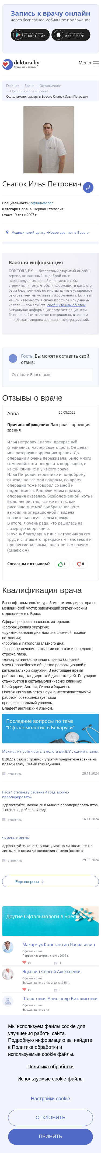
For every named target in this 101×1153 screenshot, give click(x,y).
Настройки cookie (50, 1098)
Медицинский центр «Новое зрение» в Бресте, (50, 232)
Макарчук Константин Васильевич (58, 944)
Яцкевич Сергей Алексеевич (52, 971)
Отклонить (50, 1117)
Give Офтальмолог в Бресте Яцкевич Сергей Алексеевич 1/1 (24, 990)
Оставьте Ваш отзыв (50, 374)
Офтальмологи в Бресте (52, 916)
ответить (15, 774)
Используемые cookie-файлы (50, 1079)
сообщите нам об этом (66, 305)
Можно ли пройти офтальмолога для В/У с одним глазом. (50, 751)
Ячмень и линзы (16, 837)
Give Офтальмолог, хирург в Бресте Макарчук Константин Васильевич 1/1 (24, 963)
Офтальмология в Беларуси (40, 727)
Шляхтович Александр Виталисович (60, 999)
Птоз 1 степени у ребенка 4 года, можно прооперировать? (35, 794)
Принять (50, 1136)
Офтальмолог (42, 203)
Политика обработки (50, 1066)
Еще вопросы (31, 881)
